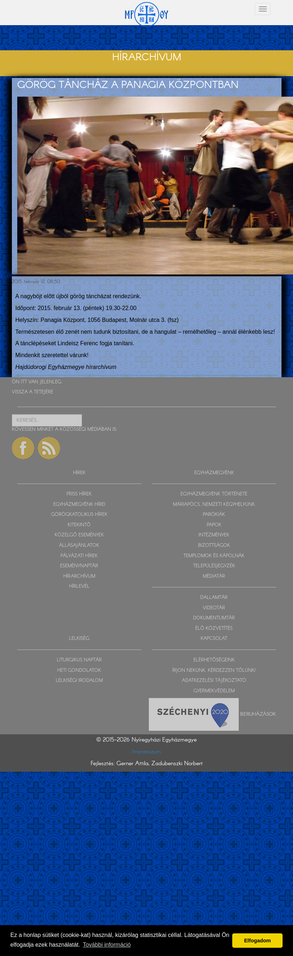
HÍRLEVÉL (79, 586)
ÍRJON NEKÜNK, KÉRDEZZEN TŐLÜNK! (214, 670)
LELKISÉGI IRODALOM (79, 680)
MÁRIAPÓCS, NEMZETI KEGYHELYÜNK (214, 504)
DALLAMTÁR (214, 597)
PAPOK (214, 525)
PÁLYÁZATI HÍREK (79, 556)
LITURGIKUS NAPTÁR (79, 660)
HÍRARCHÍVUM (79, 576)
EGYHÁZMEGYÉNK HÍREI (79, 504)
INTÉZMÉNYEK (213, 535)
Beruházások (258, 714)
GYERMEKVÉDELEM (214, 691)
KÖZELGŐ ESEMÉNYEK (79, 535)
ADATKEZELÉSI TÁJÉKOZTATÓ (214, 680)
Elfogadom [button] (257, 940)
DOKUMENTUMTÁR (214, 618)
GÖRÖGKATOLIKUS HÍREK (79, 514)
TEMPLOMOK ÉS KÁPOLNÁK (213, 556)
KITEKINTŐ (79, 525)
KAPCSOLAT (214, 638)
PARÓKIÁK (214, 514)
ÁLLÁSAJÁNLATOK (79, 545)
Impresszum (146, 752)
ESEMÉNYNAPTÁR (79, 566)
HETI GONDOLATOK (79, 670)
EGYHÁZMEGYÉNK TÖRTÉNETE (213, 494)
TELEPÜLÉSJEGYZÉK (214, 566)
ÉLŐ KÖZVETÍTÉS (214, 628)
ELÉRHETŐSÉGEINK (214, 660)
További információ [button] (107, 945)
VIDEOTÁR (214, 608)
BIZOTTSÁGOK (214, 545)
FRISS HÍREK (79, 494)
